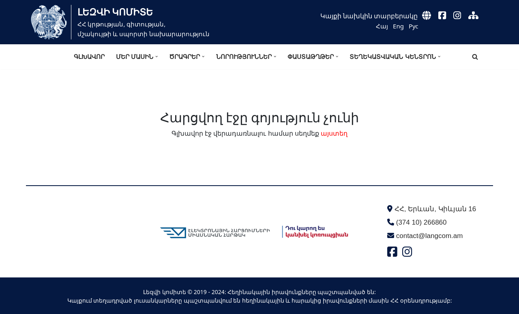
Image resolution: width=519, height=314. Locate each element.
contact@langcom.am (429, 236)
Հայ (382, 26)
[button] (156, 56)
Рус (413, 26)
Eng (398, 26)
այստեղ (334, 133)
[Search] (475, 57)
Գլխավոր (89, 56)
